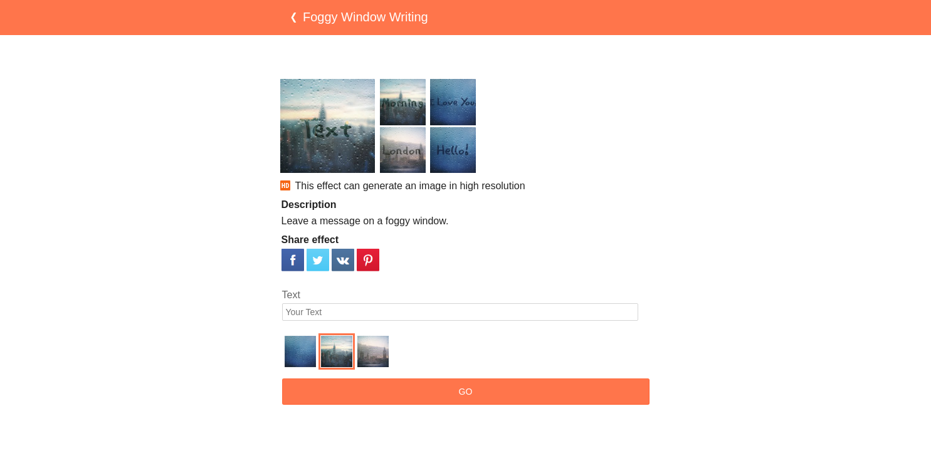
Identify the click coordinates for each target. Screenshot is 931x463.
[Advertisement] (466, 57)
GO (466, 392)
